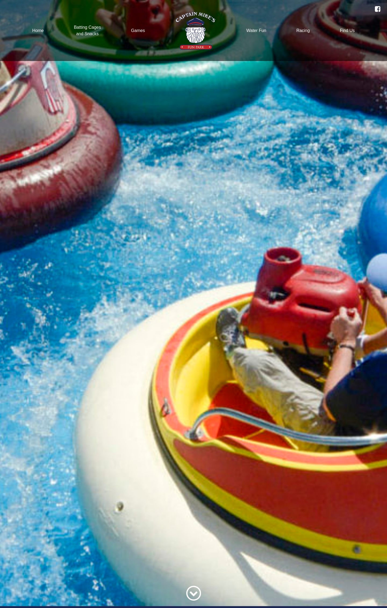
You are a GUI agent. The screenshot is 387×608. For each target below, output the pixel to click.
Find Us (347, 30)
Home (38, 30)
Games (138, 30)
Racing (303, 30)
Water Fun (256, 30)
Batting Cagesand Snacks (87, 30)
